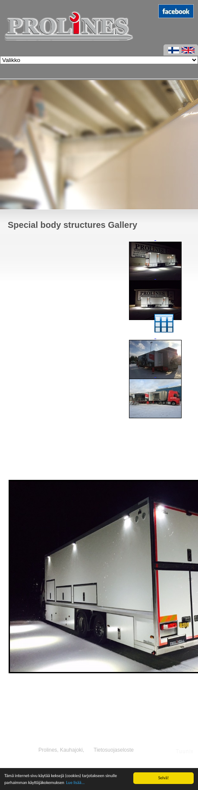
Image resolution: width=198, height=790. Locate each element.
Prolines (47, 750)
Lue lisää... (75, 783)
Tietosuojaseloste (114, 750)
